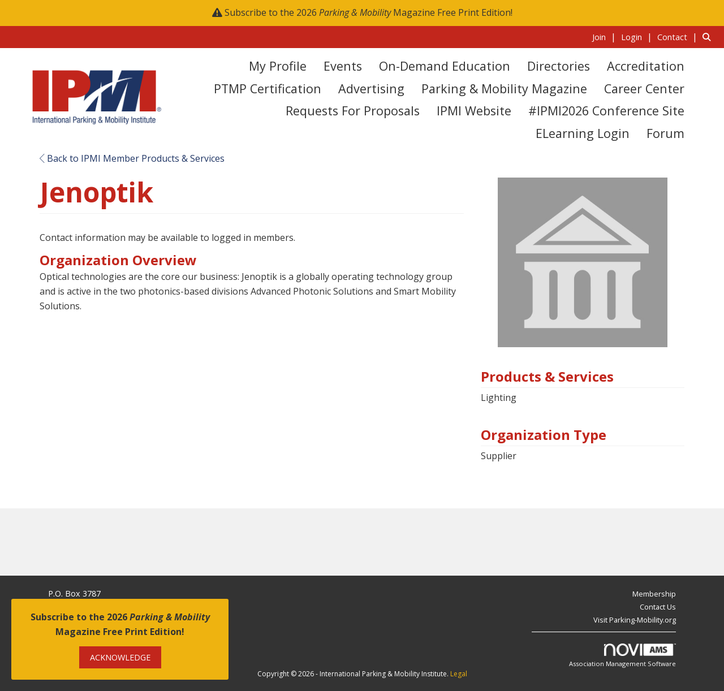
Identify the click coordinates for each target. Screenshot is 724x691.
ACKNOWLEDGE (120, 657)
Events (343, 66)
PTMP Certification (267, 88)
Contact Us (658, 607)
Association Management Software (622, 656)
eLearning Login (583, 133)
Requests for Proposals (353, 110)
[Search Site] (709, 37)
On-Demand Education (444, 66)
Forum (665, 133)
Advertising (371, 88)
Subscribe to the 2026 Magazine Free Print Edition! (368, 12)
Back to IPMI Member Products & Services (132, 158)
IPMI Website (474, 110)
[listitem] (605, 37)
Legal (458, 674)
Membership (654, 594)
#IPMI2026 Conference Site (606, 110)
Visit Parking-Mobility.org (634, 620)
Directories (558, 66)
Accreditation (645, 66)
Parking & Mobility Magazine (504, 88)
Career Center (644, 88)
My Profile (278, 66)
